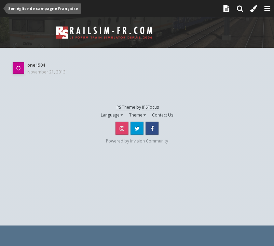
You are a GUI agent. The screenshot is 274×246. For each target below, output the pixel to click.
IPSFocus (150, 107)
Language (112, 115)
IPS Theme (125, 107)
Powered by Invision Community (137, 141)
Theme (137, 115)
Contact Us (162, 115)
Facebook (152, 128)
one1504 (36, 65)
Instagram (121, 128)
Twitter (137, 128)
